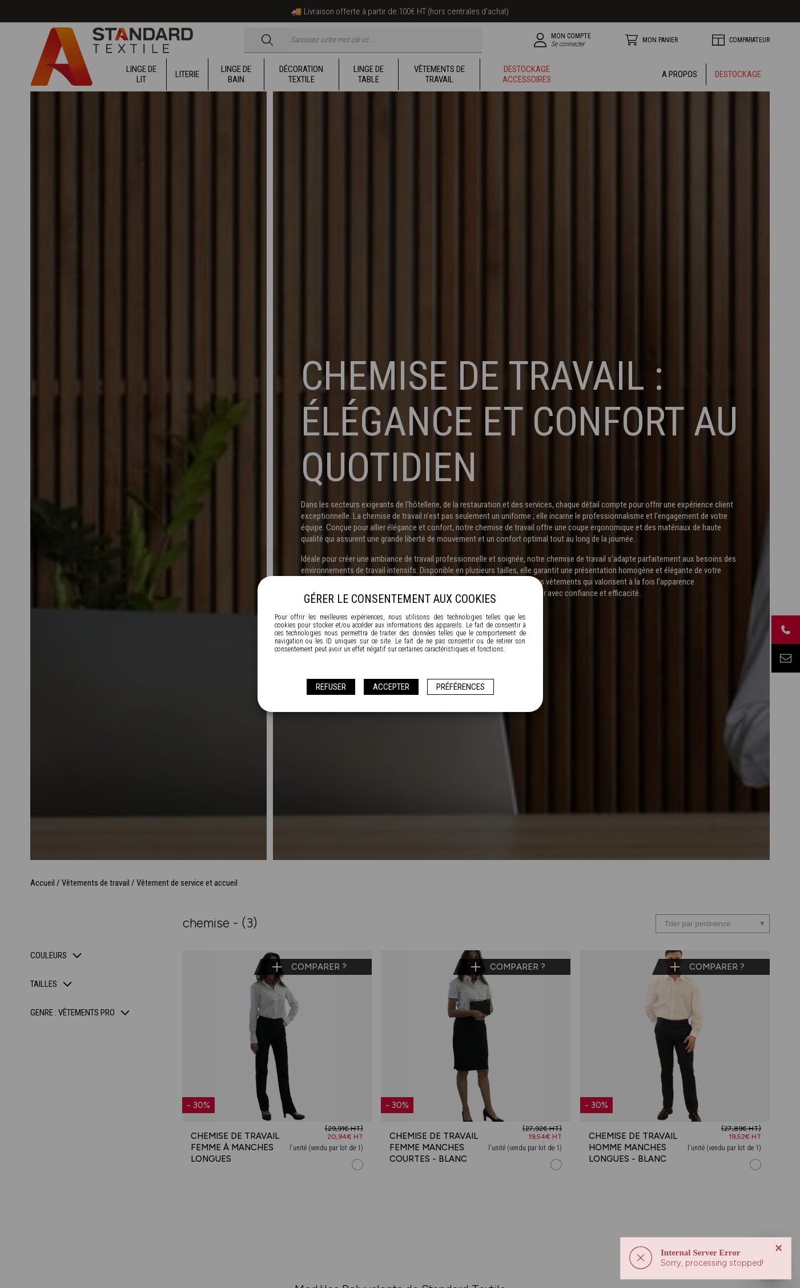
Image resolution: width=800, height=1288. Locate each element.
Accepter (391, 687)
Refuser (331, 687)
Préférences (460, 687)
